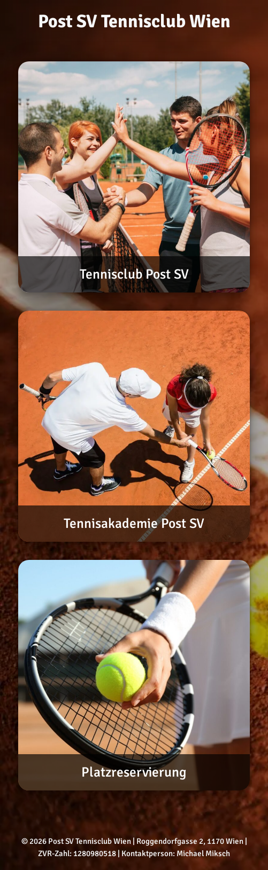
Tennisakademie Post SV (134, 523)
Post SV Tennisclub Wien (134, 21)
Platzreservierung (134, 772)
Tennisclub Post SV (134, 274)
